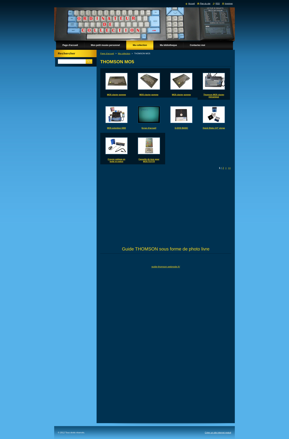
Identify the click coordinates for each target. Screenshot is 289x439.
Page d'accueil (107, 53)
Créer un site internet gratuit (218, 432)
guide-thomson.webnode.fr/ (165, 266)
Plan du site (205, 3)
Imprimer (229, 3)
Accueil (191, 3)
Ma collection (124, 53)
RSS (218, 3)
